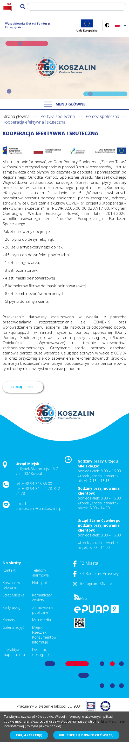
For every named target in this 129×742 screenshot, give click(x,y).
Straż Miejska (13, 595)
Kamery (9, 619)
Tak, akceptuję (29, 735)
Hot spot (39, 582)
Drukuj (16, 387)
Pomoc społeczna (102, 116)
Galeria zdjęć (13, 627)
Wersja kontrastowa (107, 25)
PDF (30, 387)
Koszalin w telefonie (11, 585)
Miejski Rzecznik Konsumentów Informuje (44, 635)
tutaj (43, 721)
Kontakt (9, 570)
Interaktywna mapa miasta (14, 652)
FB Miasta (85, 563)
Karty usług (12, 607)
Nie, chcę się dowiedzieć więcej (86, 735)
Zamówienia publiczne (42, 610)
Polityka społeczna (57, 116)
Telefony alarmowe (40, 573)
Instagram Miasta (92, 584)
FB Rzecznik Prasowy (96, 573)
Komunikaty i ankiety (42, 597)
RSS (80, 598)
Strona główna (16, 116)
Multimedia (41, 619)
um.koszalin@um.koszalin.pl (39, 508)
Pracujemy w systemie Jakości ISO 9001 (49, 706)
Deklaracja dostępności (42, 652)
